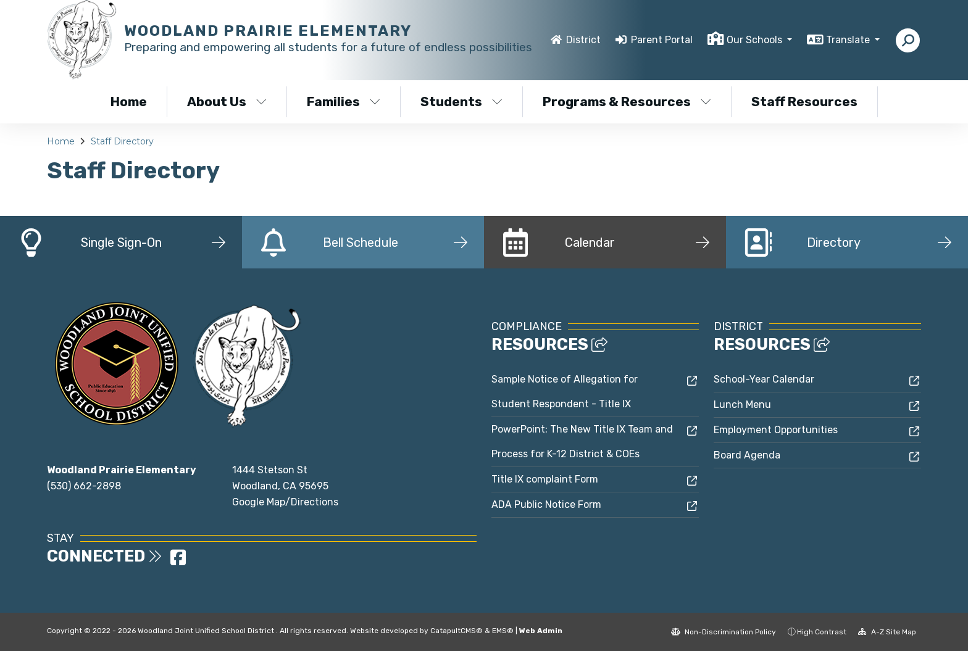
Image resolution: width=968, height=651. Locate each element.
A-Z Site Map (887, 632)
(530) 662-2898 (84, 486)
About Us (227, 101)
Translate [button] (849, 40)
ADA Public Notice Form (546, 504)
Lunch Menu (742, 404)
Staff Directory (122, 141)
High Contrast (821, 632)
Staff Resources (804, 101)
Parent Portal (662, 40)
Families (343, 101)
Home (129, 101)
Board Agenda (747, 455)
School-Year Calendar (764, 379)
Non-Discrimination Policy (723, 632)
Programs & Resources (626, 101)
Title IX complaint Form (544, 479)
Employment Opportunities (776, 430)
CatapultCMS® (456, 630)
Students (461, 101)
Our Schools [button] (756, 40)
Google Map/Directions (285, 502)
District (583, 40)
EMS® (503, 630)
